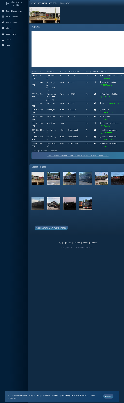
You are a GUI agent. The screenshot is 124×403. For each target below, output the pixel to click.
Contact (94, 242)
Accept (108, 396)
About (85, 242)
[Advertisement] (78, 49)
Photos (7, 28)
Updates (67, 242)
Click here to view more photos (51, 227)
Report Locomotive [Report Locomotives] (12, 11)
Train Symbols (10, 17)
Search (7, 45)
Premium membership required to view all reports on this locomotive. (77, 155)
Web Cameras (10, 22)
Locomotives (9, 34)
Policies (77, 242)
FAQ (59, 243)
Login (6, 39)
